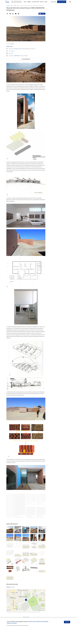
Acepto (67, 622)
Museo (7, 46)
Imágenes (29, 1)
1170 (12, 51)
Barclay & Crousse (17, 48)
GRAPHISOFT (17, 55)
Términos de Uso (32, 621)
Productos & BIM (35, 1)
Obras (25, 1)
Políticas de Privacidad (41, 621)
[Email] (16, 14)
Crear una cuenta (61, 1)
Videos (45, 1)
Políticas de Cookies (12, 623)
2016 (12, 53)
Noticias (41, 1)
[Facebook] (7, 14)
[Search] (18, 2)
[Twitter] (10, 14)
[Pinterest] (18, 14)
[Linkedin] (13, 14)
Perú (11, 46)
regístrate (27, 625)
